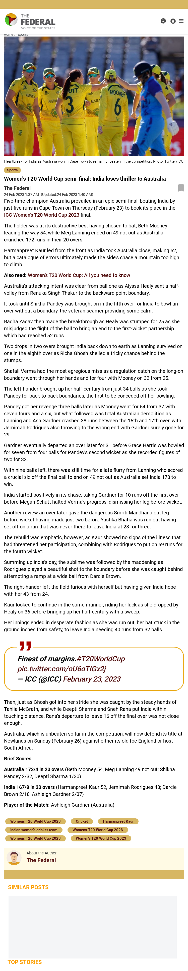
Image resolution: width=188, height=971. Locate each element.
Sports (12, 170)
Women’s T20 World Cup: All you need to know (79, 275)
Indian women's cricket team (33, 830)
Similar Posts (28, 887)
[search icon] (163, 21)
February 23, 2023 (91, 679)
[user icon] (173, 21)
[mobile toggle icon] (181, 21)
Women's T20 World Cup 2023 (35, 821)
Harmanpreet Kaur (118, 821)
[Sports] (12, 170)
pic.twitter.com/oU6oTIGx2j (61, 669)
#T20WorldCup (100, 659)
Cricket (82, 821)
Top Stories (25, 962)
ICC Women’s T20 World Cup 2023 (41, 215)
